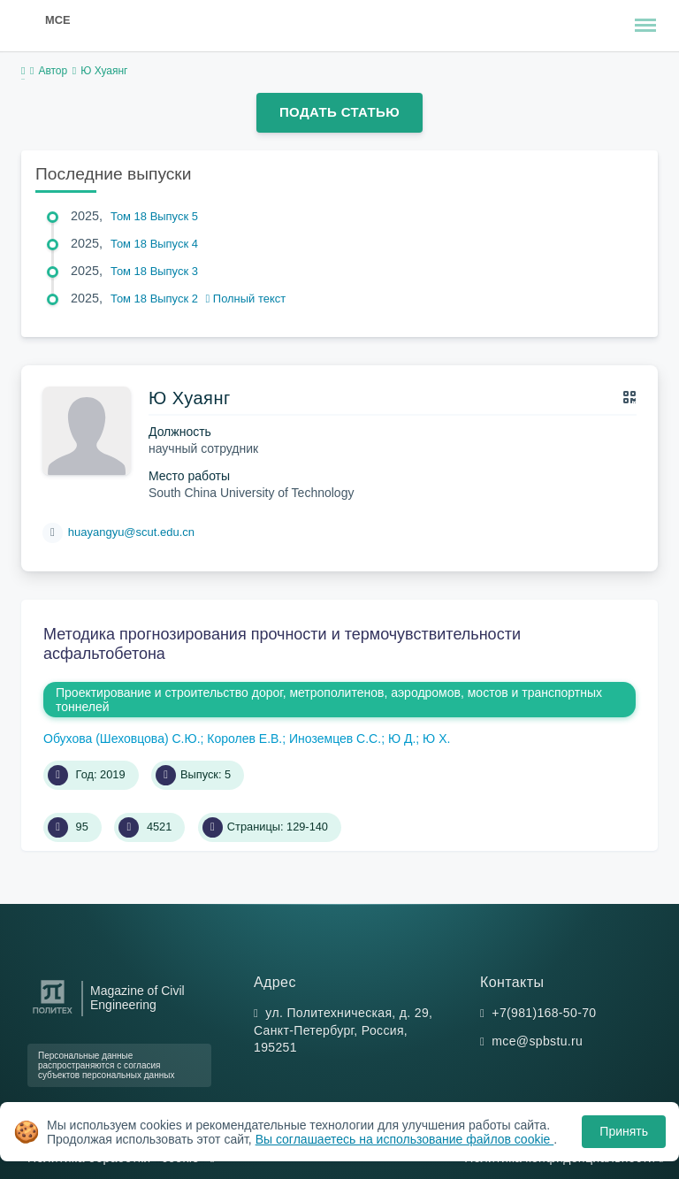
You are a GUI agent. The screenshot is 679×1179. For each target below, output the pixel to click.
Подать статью (339, 111)
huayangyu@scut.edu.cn (131, 532)
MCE (57, 20)
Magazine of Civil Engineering (137, 998)
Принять (623, 1131)
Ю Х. (436, 738)
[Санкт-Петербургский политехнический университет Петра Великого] (52, 1014)
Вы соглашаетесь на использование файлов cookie (405, 1139)
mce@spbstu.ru (537, 1041)
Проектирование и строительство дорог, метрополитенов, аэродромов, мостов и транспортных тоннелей (329, 699)
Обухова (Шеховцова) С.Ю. (122, 738)
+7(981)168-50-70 (544, 1013)
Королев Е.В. (244, 738)
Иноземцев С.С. (335, 738)
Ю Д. (402, 738)
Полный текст (246, 298)
